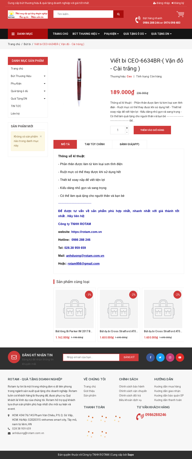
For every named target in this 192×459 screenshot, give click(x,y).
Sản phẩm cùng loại (72, 281)
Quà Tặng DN (19, 98)
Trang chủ (17, 68)
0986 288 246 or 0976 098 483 (161, 22)
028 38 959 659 (21, 428)
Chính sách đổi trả (130, 395)
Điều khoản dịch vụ (130, 400)
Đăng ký (178, 3)
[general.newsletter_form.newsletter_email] (91, 357)
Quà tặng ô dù (19, 91)
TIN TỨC (16, 106)
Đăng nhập (161, 3)
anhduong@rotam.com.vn (28, 433)
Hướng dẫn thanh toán (168, 400)
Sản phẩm (90, 395)
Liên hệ (15, 113)
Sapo (131, 454)
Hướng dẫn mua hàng (167, 386)
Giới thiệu (89, 391)
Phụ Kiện (16, 83)
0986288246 (155, 414)
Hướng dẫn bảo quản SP (169, 395)
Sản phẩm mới (22, 126)
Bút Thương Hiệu (21, 76)
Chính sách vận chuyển (133, 391)
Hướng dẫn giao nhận (167, 391)
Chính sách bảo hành (132, 386)
